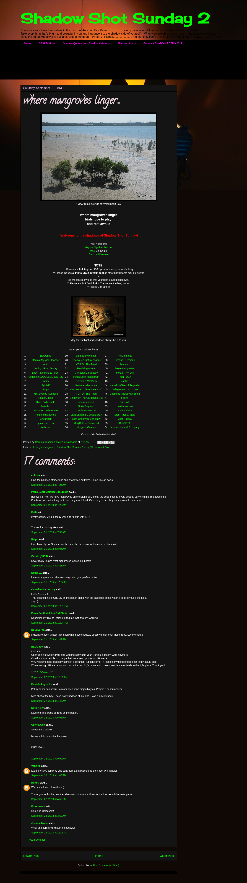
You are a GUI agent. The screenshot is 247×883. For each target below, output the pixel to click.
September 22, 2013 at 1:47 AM (48, 700)
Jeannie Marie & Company (124, 427)
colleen (35, 475)
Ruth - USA (125, 376)
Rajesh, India (45, 397)
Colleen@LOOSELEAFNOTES (45, 376)
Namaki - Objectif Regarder (125, 385)
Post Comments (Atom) (106, 865)
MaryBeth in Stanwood (86, 423)
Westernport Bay (99, 447)
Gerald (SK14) (39, 556)
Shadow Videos (126, 43)
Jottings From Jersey (45, 368)
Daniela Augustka (124, 368)
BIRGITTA (124, 423)
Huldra (35, 782)
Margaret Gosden (86, 427)
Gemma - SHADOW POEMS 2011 (162, 43)
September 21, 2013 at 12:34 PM (49, 622)
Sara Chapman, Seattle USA (86, 414)
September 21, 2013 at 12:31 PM (49, 606)
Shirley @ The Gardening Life (86, 397)
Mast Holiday (125, 418)
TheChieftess (124, 355)
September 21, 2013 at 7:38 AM (48, 532)
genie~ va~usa (46, 423)
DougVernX (38, 629)
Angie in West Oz (86, 410)
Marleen (124, 364)
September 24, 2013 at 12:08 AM (49, 832)
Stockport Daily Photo (46, 410)
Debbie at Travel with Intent (125, 393)
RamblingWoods (86, 368)
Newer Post (31, 856)
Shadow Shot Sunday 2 (115, 18)
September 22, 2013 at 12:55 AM (49, 677)
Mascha (45, 406)
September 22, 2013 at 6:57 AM (48, 717)
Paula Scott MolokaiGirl (86, 376)
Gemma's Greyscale (86, 385)
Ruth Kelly (37, 708)
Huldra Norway (124, 406)
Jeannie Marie (39, 823)
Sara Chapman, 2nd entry (86, 418)
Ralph (45, 389)
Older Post (167, 856)
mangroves (49, 447)
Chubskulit (45, 418)
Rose (92, 251)
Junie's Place (125, 410)
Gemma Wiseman (98, 254)
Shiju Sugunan (86, 406)
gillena (124, 397)
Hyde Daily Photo (45, 402)
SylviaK (45, 385)
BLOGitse (45, 355)
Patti (34, 512)
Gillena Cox (38, 724)
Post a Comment (37, 839)
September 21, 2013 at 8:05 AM (48, 548)
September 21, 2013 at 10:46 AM (49, 582)
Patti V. (46, 381)
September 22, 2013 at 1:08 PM (48, 775)
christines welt (86, 402)
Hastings (37, 447)
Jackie (124, 381)
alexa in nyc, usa (124, 372)
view (86, 447)
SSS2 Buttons (47, 43)
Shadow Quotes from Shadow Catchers (86, 43)
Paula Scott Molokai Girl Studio (49, 492)
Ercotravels (38, 806)
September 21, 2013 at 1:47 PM (48, 639)
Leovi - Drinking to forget (45, 372)
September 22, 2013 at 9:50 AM (48, 758)
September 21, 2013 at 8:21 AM (48, 565)
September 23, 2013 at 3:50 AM (48, 815)
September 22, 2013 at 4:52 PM (48, 799)
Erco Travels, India (125, 414)
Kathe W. (46, 427)
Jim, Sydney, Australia (45, 393)
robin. (46, 364)
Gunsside (124, 402)
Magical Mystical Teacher (98, 247)
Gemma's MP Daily (86, 381)
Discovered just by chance (86, 360)
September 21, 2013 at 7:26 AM (48, 484)
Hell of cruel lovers (45, 414)
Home (27, 43)
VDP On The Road (86, 364)
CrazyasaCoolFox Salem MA (86, 389)
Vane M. (36, 765)
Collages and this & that (125, 389)
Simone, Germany (125, 360)
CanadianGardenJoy (86, 372)
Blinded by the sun (86, 355)
